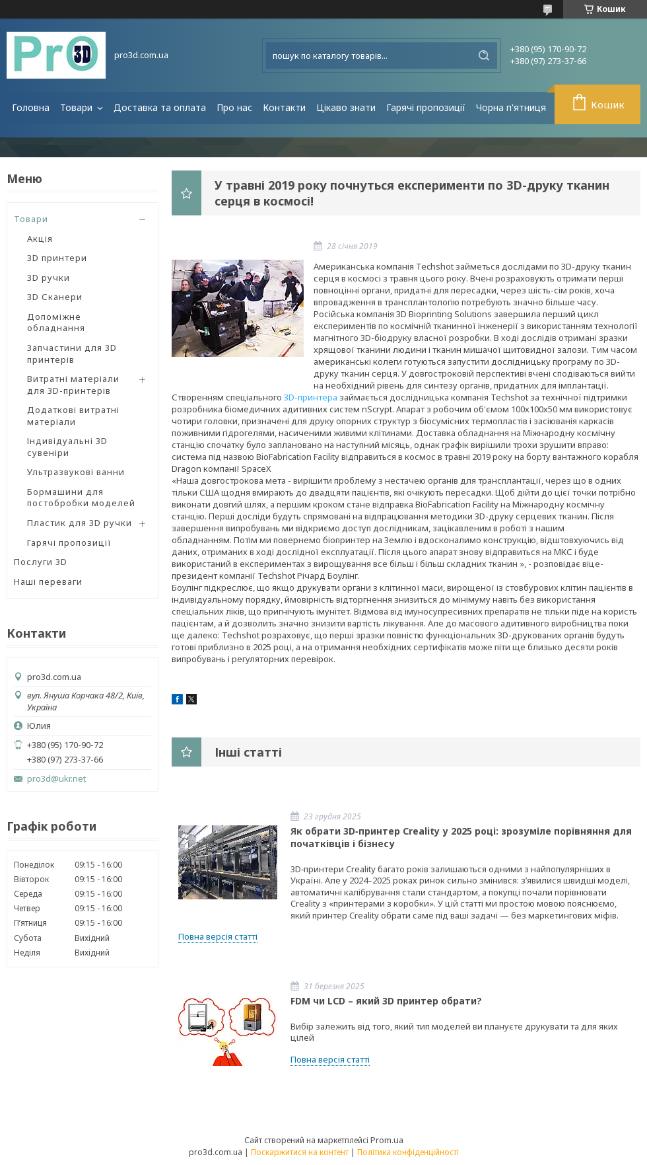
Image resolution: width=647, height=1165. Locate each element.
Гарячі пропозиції (425, 107)
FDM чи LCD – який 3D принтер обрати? (386, 1001)
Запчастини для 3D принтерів (72, 353)
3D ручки (48, 277)
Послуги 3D (40, 562)
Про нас (234, 107)
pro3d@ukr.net (56, 778)
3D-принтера (310, 397)
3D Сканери (55, 297)
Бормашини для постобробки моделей (81, 497)
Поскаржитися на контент (300, 1152)
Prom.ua (386, 1140)
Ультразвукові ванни (76, 472)
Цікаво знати (346, 107)
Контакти (284, 107)
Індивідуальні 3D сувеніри (67, 447)
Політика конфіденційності (408, 1152)
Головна (31, 107)
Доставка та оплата (160, 107)
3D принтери (57, 258)
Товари (77, 107)
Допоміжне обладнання (56, 322)
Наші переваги (48, 581)
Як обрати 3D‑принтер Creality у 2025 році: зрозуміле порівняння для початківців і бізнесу (461, 837)
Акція (40, 238)
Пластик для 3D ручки (79, 523)
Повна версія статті (217, 936)
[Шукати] (484, 55)
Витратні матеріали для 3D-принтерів (73, 384)
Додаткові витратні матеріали (73, 416)
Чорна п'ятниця (511, 107)
